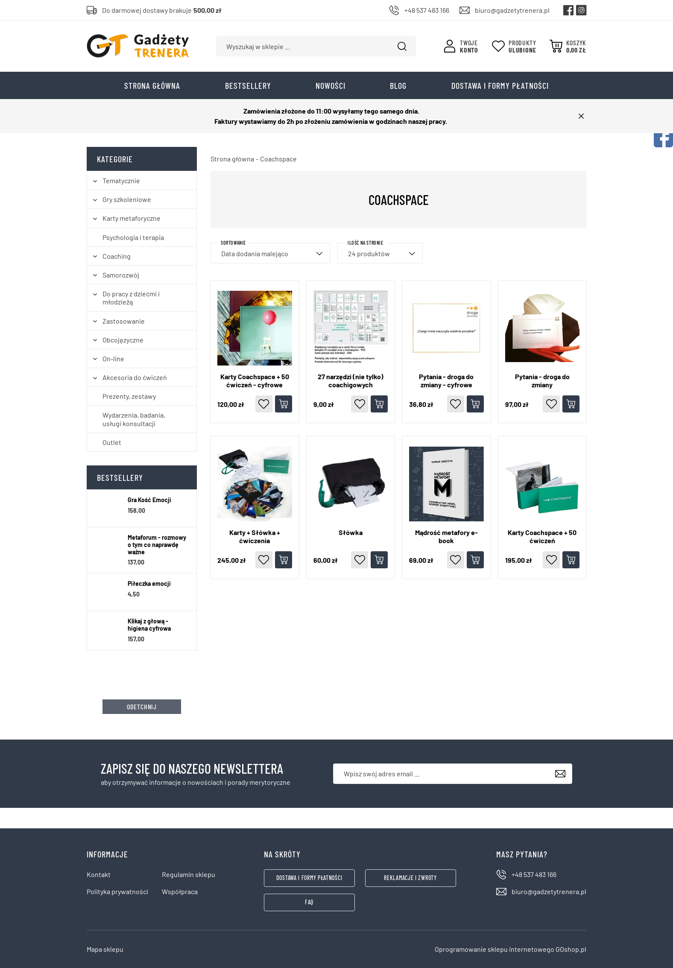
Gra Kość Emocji (149, 500)
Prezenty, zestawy (129, 396)
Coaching (116, 256)
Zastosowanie (123, 321)
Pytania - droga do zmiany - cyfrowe (446, 380)
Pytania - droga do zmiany (542, 380)
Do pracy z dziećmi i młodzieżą (131, 298)
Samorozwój (120, 275)
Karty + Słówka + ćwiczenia (254, 536)
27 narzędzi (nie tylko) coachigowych (350, 380)
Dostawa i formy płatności (500, 85)
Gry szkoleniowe (126, 199)
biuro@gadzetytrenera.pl (512, 10)
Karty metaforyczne (131, 218)
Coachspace (278, 159)
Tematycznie (121, 180)
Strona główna (152, 85)
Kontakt (99, 874)
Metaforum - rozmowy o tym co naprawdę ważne (157, 545)
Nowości (330, 85)
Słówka (351, 532)
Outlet (111, 442)
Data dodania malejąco (254, 253)
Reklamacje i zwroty (410, 877)
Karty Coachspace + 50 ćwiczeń (542, 536)
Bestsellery (248, 85)
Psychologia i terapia (133, 237)
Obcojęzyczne (122, 340)
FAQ (309, 902)
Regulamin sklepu (188, 874)
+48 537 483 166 (426, 10)
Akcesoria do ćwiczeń (134, 377)
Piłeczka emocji (149, 583)
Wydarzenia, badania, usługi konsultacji (133, 419)
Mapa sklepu (105, 949)
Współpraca (180, 891)
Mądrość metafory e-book (446, 536)
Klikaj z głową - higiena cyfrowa (149, 625)
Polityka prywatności (117, 891)
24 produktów (369, 253)
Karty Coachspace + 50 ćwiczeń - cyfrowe (254, 380)
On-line (113, 358)
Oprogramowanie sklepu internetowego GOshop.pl (510, 949)
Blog (398, 85)
